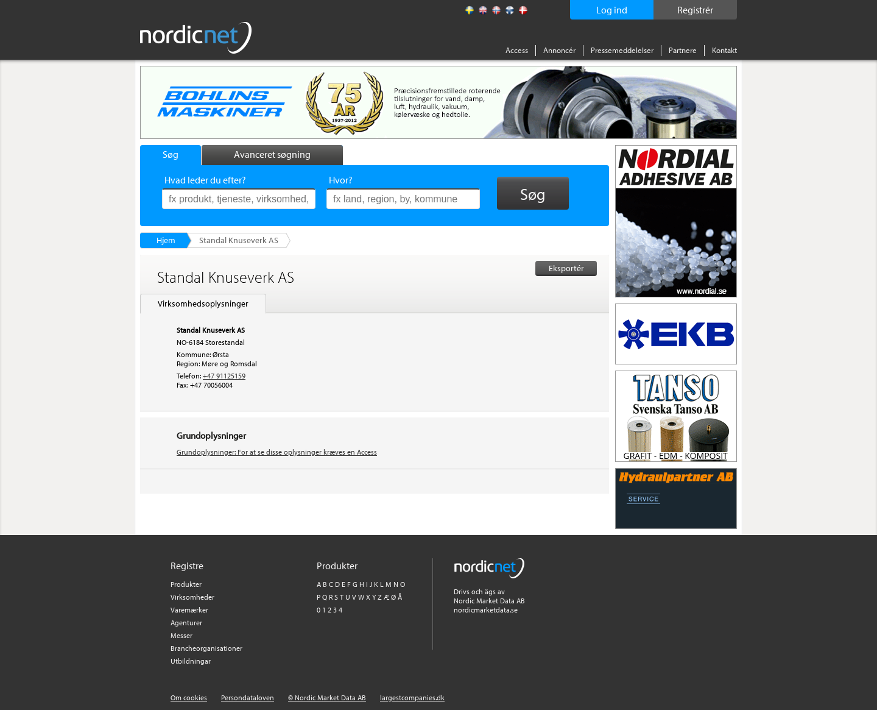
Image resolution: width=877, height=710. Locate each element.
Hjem (166, 240)
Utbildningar (191, 661)
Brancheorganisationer (206, 648)
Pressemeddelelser (622, 50)
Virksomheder (192, 597)
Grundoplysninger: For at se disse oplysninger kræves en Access (277, 451)
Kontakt (724, 50)
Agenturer (186, 622)
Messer (181, 635)
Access (516, 50)
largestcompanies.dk (412, 697)
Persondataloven (247, 697)
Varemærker (189, 609)
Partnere (683, 50)
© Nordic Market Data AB (327, 697)
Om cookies (189, 697)
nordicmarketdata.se (486, 609)
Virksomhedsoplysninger (203, 303)
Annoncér (559, 50)
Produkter (186, 584)
